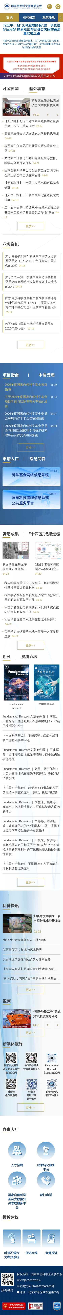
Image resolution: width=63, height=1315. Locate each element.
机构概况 (29, 17)
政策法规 (49, 17)
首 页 (9, 17)
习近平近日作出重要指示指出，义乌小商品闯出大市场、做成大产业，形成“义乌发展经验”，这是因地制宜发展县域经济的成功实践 (31, 44)
